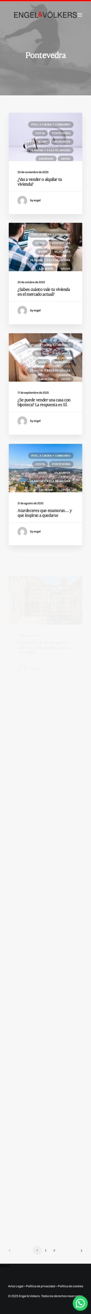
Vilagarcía (62, 141)
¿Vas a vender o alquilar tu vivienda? (39, 182)
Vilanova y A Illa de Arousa (50, 150)
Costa (40, 133)
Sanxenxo (46, 158)
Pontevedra (61, 133)
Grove (65, 158)
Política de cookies (70, 1286)
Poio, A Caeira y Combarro (51, 124)
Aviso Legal (15, 1286)
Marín (42, 141)
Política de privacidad (40, 1286)
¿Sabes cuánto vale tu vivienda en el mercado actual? (43, 311)
